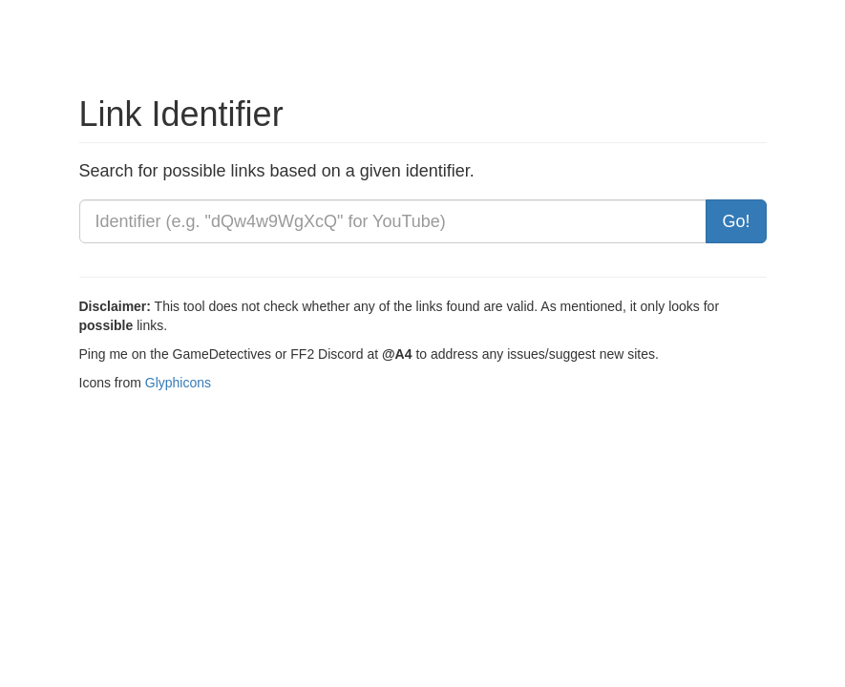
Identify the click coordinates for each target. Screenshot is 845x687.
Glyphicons (178, 382)
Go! (736, 221)
